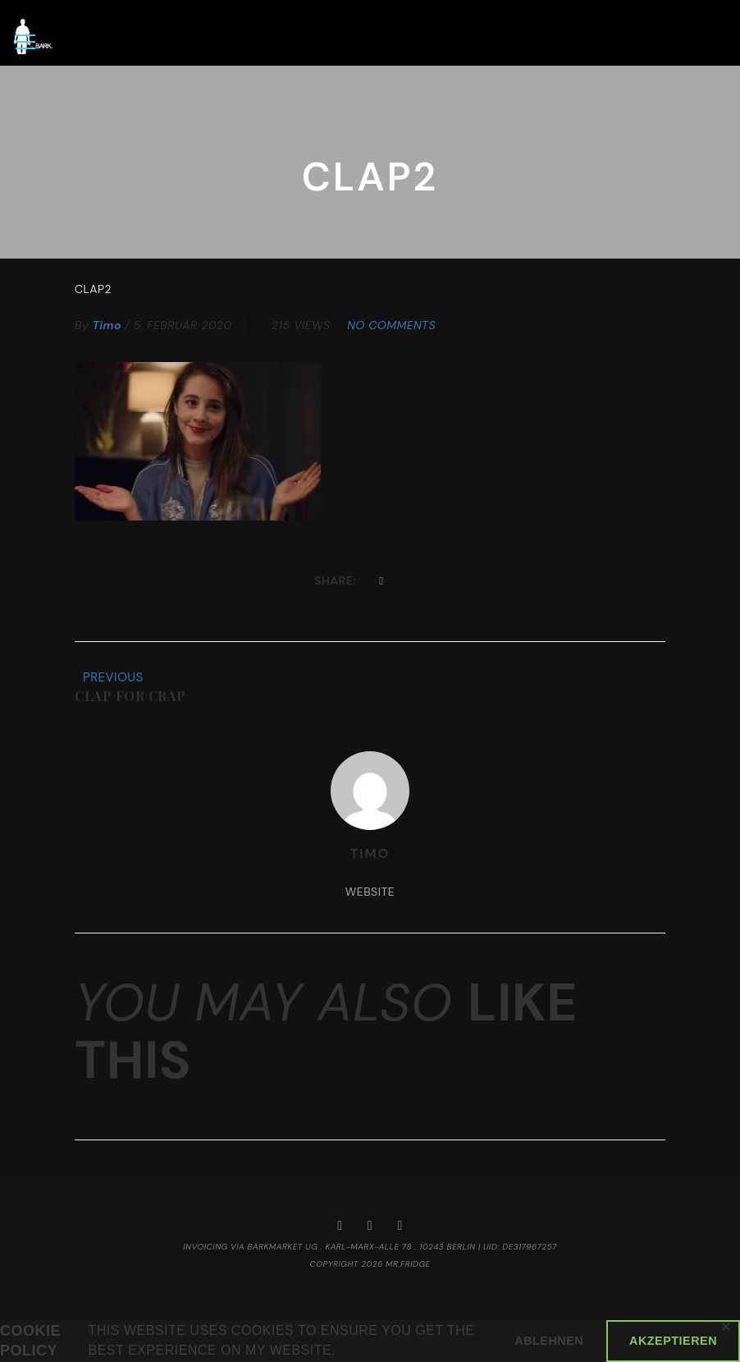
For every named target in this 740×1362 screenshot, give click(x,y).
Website (370, 892)
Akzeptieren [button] (673, 1340)
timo (107, 325)
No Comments (391, 325)
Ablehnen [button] (548, 1340)
